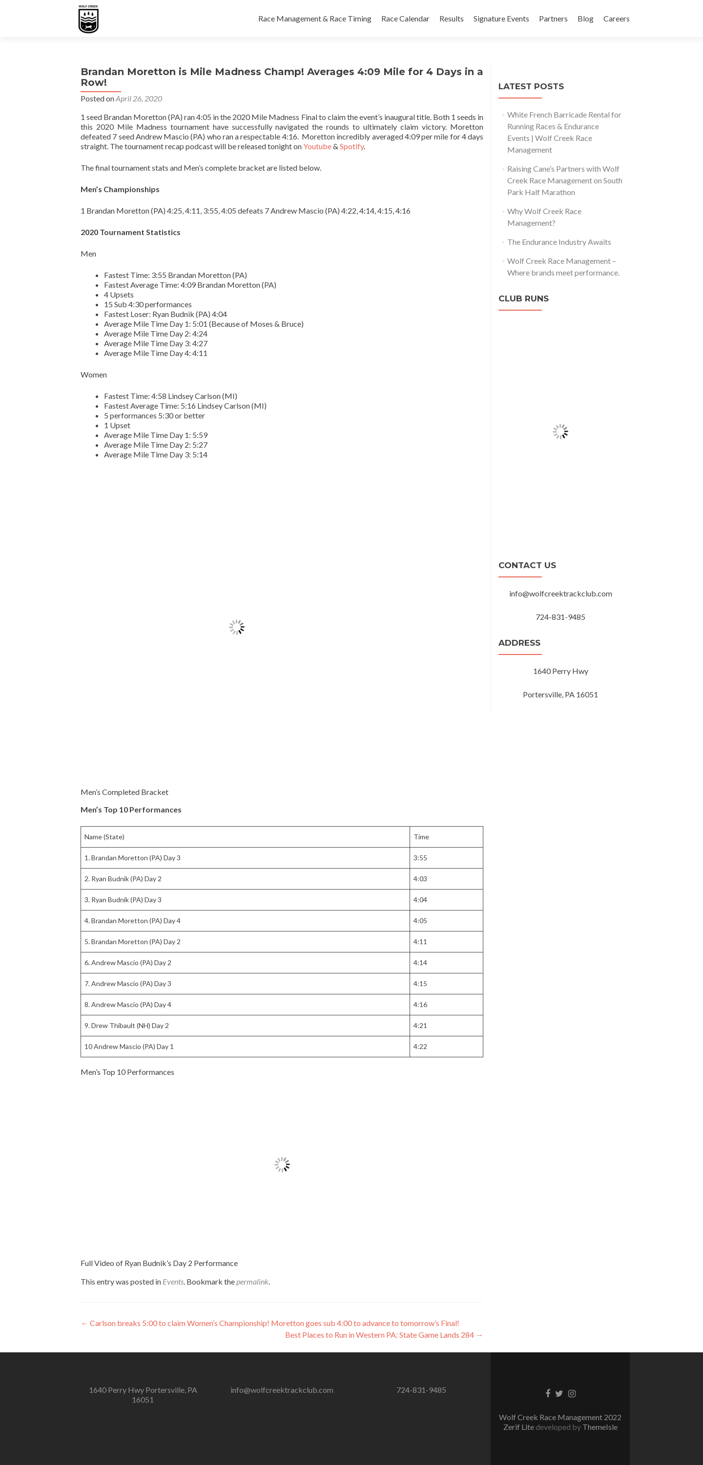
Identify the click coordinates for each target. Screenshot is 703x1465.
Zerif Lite (519, 1426)
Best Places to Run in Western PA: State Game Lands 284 (384, 1334)
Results (451, 18)
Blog (586, 18)
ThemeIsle (600, 1426)
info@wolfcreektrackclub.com (281, 1389)
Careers (616, 18)
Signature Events (501, 18)
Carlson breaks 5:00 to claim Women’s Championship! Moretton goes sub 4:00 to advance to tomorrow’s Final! (270, 1322)
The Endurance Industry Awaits (559, 241)
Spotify (352, 146)
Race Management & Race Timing (315, 18)
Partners (553, 18)
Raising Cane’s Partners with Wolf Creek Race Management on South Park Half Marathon (564, 180)
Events (173, 1281)
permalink (252, 1281)
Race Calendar (405, 18)
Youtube (317, 146)
